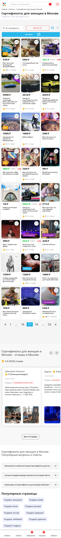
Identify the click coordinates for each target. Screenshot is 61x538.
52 (49, 324)
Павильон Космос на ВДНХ (10, 208)
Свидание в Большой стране (29, 312)
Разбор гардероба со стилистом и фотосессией (10, 279)
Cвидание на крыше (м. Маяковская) (8, 138)
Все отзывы (30, 437)
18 (36, 324)
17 (29, 324)
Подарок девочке (37, 519)
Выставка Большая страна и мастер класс (10, 313)
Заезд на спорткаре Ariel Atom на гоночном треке (30, 210)
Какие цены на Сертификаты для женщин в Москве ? (27, 485)
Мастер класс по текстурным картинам (49, 209)
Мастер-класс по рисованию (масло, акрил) (30, 174)
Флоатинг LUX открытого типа (29, 245)
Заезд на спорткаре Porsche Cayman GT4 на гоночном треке (30, 100)
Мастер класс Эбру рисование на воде (11, 173)
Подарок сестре (11, 512)
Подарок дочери (33, 506)
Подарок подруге (12, 525)
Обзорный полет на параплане (49, 312)
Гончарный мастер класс (30, 64)
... (16, 324)
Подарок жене (11, 506)
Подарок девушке (35, 512)
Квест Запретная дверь (10, 245)
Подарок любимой (13, 519)
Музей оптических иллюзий (50, 173)
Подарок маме (36, 500)
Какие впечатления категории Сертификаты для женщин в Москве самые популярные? (32, 466)
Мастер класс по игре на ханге (49, 138)
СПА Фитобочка (48, 244)
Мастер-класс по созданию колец (29, 279)
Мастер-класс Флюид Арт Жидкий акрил (9, 64)
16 (22, 324)
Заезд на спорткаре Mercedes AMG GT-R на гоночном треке (10, 101)
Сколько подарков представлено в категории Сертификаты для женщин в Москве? (32, 475)
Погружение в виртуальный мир (49, 64)
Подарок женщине (13, 500)
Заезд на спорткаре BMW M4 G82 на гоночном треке (50, 100)
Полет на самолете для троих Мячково (50, 279)
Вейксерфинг (27, 137)
